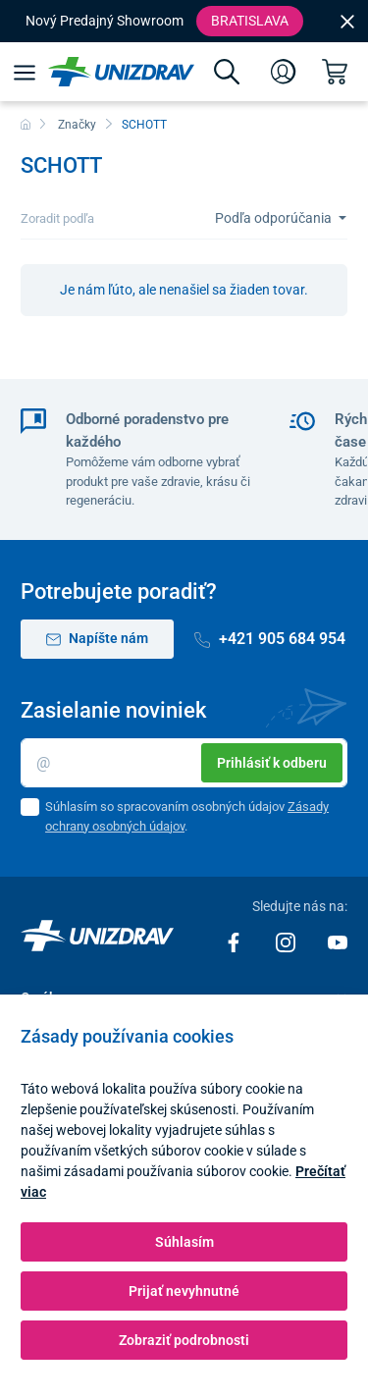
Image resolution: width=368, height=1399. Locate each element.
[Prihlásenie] (283, 71)
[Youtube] (337, 941)
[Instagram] (287, 941)
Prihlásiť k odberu (272, 763)
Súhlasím (184, 1242)
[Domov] (25, 125)
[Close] (347, 20)
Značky (77, 125)
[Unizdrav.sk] (121, 71)
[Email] (184, 762)
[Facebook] (235, 941)
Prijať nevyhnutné (184, 1291)
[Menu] (24, 71)
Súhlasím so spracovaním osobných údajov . (187, 816)
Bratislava (250, 20)
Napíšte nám (97, 638)
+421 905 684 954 (269, 638)
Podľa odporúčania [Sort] (275, 218)
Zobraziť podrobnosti (184, 1340)
